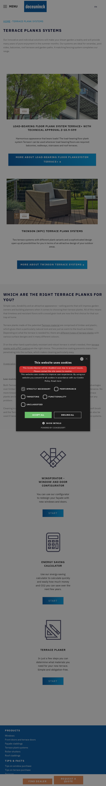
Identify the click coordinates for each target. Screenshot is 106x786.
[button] (53, 423)
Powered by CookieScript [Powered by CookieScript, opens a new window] (53, 428)
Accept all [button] (38, 415)
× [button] (86, 358)
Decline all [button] (67, 415)
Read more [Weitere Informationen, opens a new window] (56, 381)
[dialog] (53, 393)
